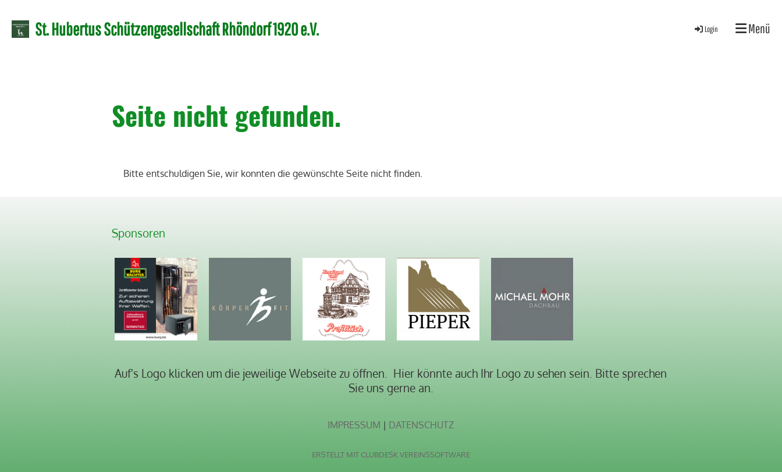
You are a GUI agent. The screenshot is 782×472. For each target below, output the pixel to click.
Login (705, 29)
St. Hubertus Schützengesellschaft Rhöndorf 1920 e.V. (177, 29)
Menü (752, 28)
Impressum (354, 425)
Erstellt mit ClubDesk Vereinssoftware (391, 454)
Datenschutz (421, 425)
